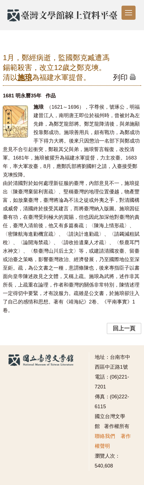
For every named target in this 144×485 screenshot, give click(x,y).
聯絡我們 (105, 436)
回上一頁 (124, 328)
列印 (124, 77)
